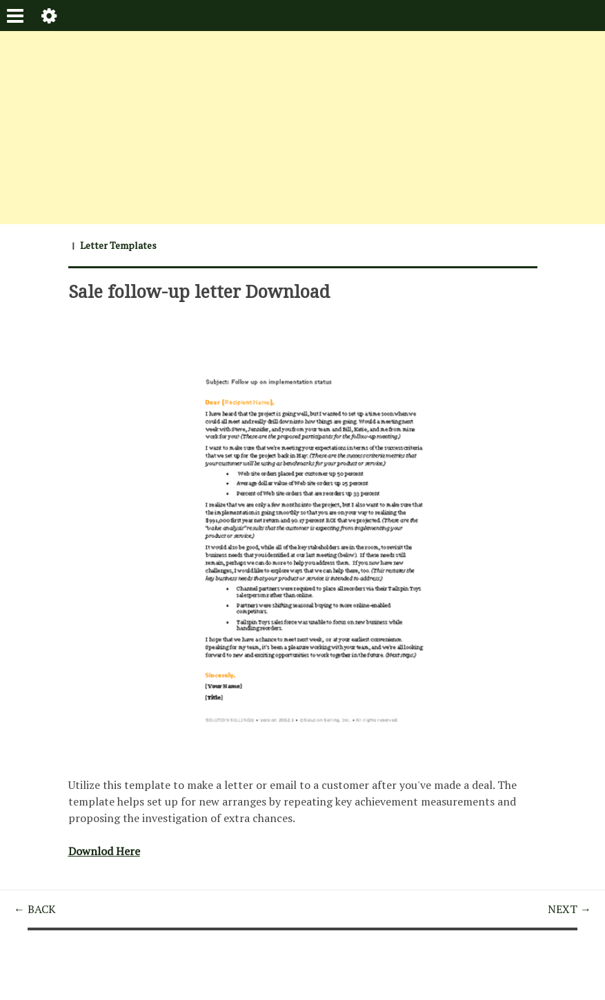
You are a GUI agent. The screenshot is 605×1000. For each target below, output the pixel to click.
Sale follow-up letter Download (199, 291)
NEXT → (569, 909)
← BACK (35, 909)
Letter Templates (118, 245)
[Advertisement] (302, 127)
